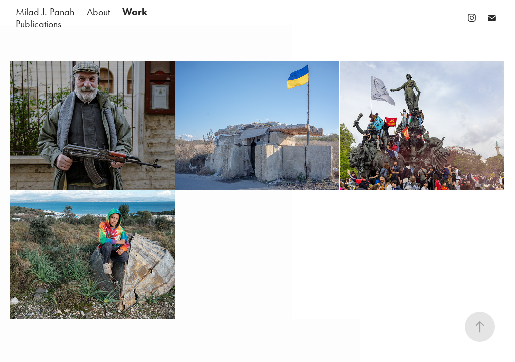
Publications (38, 24)
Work (134, 12)
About (98, 12)
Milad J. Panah (45, 12)
